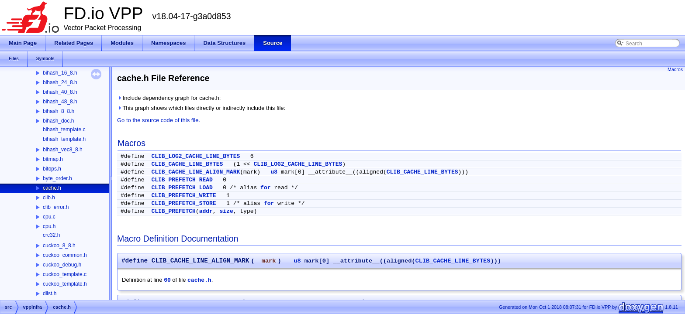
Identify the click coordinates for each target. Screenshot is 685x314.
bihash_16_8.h (60, 73)
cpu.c (49, 217)
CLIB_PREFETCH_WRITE (183, 195)
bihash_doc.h (58, 121)
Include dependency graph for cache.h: (169, 98)
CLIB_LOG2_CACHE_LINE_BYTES (195, 156)
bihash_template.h (64, 139)
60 (167, 280)
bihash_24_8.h (60, 82)
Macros (675, 69)
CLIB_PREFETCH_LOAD (181, 187)
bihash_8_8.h (58, 111)
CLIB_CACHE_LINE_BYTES (187, 164)
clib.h (49, 198)
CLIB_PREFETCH (173, 211)
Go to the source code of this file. (158, 120)
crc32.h (51, 235)
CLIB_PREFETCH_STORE (183, 203)
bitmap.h (53, 159)
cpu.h (49, 226)
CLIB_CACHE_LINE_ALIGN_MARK (195, 172)
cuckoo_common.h (65, 255)
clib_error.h (56, 207)
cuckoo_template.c (64, 274)
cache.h (52, 188)
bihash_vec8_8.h (63, 150)
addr (206, 211)
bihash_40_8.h (60, 92)
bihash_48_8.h (60, 102)
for (265, 187)
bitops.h (52, 169)
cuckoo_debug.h (62, 265)
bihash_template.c (64, 129)
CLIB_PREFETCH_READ (181, 180)
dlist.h (49, 293)
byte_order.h (57, 178)
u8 (273, 172)
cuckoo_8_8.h (59, 245)
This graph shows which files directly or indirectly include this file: (201, 108)
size (226, 211)
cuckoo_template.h (65, 284)
